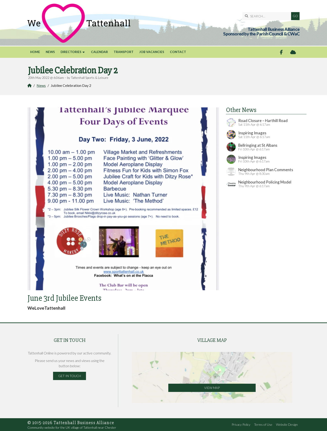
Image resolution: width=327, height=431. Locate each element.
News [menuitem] (50, 52)
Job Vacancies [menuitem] (151, 52)
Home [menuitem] (35, 52)
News (41, 85)
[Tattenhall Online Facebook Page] (281, 52)
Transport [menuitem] (124, 52)
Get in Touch (69, 376)
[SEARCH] (268, 16)
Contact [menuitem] (178, 52)
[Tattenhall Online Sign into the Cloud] (293, 52)
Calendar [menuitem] (99, 52)
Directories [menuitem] (71, 52)
